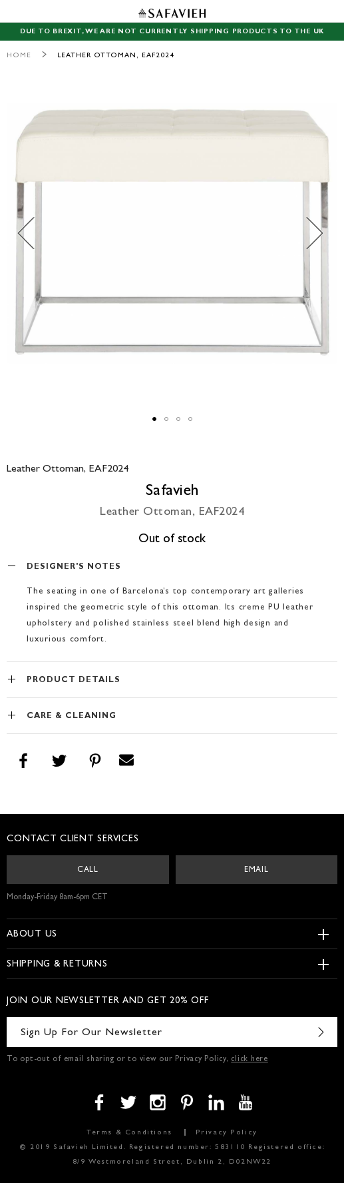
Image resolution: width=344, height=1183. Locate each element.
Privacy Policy (227, 1132)
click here (249, 1060)
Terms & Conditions (129, 1132)
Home (19, 55)
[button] (33, 233)
